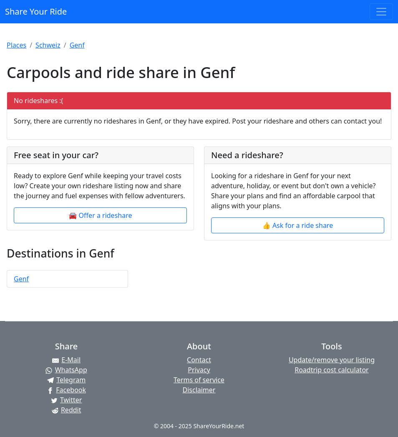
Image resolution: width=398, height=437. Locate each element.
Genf (77, 45)
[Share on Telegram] (66, 380)
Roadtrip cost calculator (331, 369)
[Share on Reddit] (66, 410)
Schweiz (47, 45)
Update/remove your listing (332, 359)
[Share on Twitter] (66, 400)
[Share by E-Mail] (66, 360)
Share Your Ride (36, 11)
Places (16, 45)
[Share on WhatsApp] (66, 370)
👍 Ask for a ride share (297, 225)
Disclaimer (198, 389)
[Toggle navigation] (381, 11)
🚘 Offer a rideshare (100, 215)
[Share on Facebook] (66, 390)
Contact (199, 359)
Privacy (199, 369)
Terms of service (199, 379)
